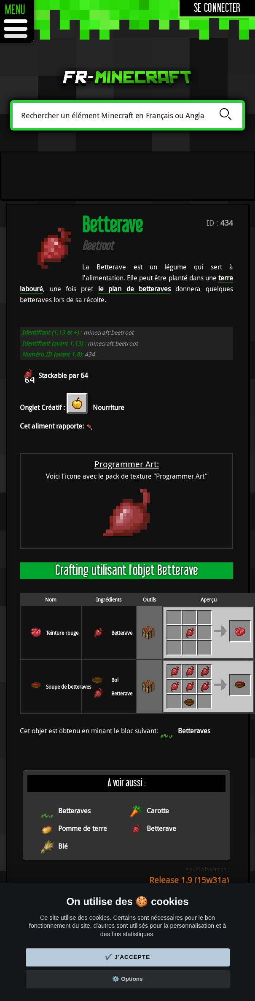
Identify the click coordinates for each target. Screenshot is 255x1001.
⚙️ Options (127, 979)
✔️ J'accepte (127, 957)
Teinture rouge (62, 632)
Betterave (121, 632)
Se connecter (217, 8)
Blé (63, 846)
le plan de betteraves (134, 288)
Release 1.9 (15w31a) (189, 880)
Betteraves (194, 730)
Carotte (158, 810)
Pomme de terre (82, 828)
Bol (114, 679)
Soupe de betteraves (68, 686)
